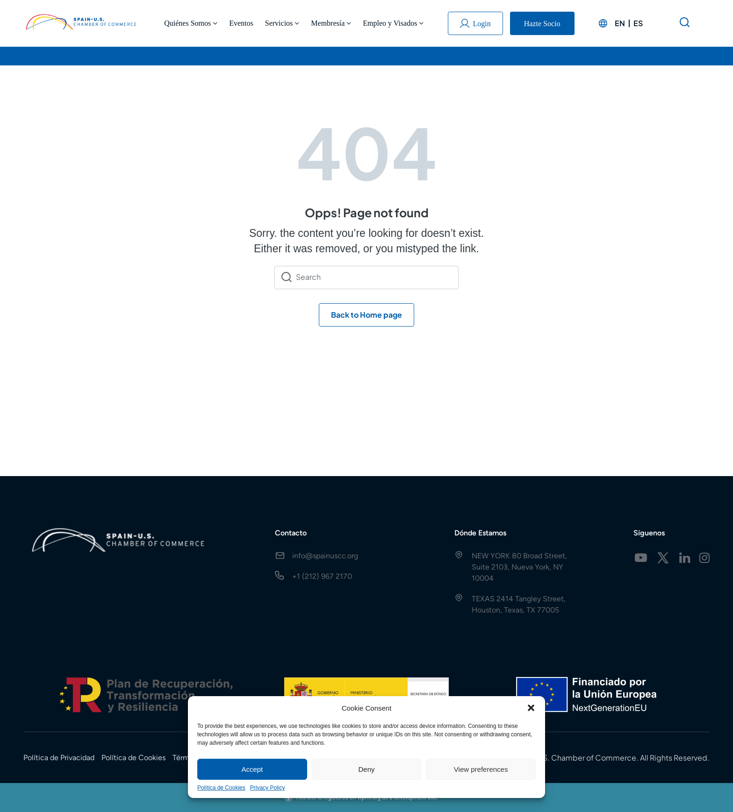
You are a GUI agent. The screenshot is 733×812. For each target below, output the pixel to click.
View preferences (481, 769)
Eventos (241, 23)
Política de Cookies (221, 787)
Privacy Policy (267, 787)
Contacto (291, 532)
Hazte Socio (542, 24)
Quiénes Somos (190, 23)
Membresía (331, 23)
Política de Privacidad (58, 757)
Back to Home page (366, 315)
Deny (366, 769)
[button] (531, 707)
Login (475, 23)
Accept (252, 769)
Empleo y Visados (393, 23)
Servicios (282, 23)
